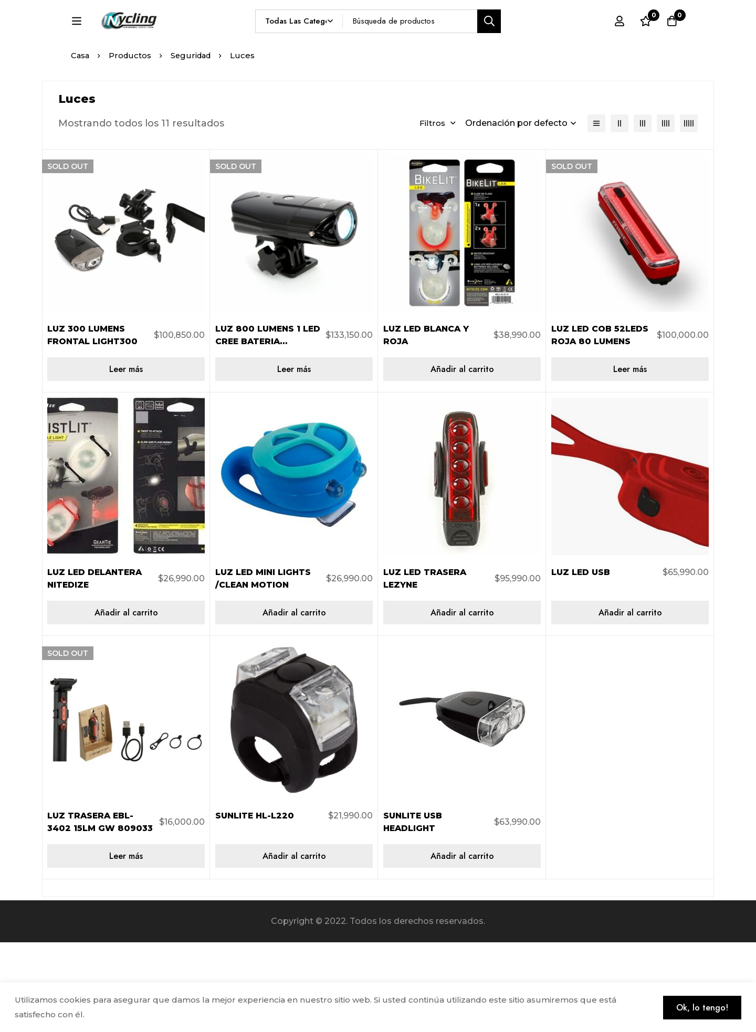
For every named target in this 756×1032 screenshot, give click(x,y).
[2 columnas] (619, 213)
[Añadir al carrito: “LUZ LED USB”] (630, 702)
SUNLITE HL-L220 (255, 905)
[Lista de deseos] (645, 40)
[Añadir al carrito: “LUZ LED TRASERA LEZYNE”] (462, 702)
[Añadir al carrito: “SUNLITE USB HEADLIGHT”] (462, 945)
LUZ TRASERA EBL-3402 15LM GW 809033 (91, 917)
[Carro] (671, 40)
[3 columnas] (643, 213)
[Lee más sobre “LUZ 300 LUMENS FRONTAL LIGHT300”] (126, 459)
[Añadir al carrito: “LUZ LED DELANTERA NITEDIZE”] (126, 702)
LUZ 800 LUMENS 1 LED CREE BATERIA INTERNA (259, 431)
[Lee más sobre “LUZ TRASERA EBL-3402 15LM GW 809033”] (126, 945)
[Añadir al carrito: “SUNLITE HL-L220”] (294, 945)
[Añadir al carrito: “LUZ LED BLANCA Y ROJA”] (462, 459)
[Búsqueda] (514, 40)
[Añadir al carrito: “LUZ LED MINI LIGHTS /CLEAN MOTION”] (294, 702)
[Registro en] (619, 40)
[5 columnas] (689, 213)
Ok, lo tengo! (701, 1007)
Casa (80, 145)
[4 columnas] (666, 213)
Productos (131, 145)
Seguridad (194, 145)
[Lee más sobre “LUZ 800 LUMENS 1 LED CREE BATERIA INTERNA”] (294, 459)
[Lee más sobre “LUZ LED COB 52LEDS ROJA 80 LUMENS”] (630, 459)
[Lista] (596, 213)
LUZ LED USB (581, 662)
